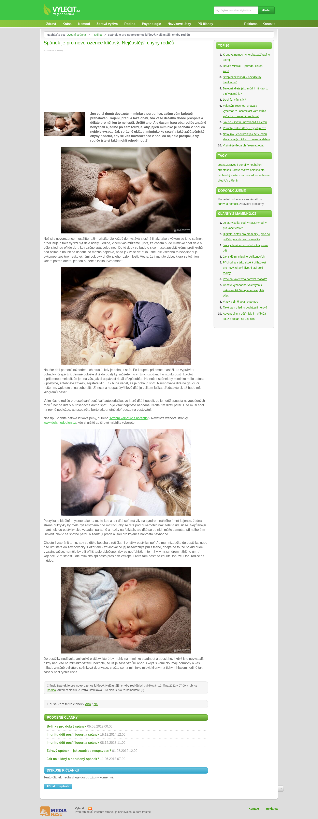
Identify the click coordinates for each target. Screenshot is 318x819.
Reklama (251, 24)
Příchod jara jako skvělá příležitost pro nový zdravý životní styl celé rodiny (244, 268)
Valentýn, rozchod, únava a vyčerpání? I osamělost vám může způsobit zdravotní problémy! (244, 111)
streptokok (224, 170)
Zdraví (51, 24)
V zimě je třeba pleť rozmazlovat (243, 145)
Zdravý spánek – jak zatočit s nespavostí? (79, 750)
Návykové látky (179, 24)
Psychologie (151, 24)
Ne (95, 704)
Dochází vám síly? (234, 99)
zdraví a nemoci (228, 203)
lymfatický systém (229, 175)
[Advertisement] (78, 82)
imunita (245, 175)
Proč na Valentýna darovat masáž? (245, 279)
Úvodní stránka (76, 34)
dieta (261, 170)
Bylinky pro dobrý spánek (66, 726)
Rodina (129, 24)
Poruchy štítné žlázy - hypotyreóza (244, 128)
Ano (88, 704)
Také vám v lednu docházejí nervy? (245, 307)
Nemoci (84, 24)
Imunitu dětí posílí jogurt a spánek (73, 734)
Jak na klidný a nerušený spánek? (73, 759)
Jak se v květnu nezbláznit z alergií (245, 122)
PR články (205, 24)
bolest (254, 170)
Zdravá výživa (107, 24)
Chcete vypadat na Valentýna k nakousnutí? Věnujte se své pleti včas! (243, 290)
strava (222, 164)
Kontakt (268, 24)
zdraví (255, 175)
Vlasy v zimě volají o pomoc (240, 301)
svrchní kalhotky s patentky (128, 418)
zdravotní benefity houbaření (244, 164)
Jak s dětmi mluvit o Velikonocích (243, 256)
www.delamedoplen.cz (60, 422)
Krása (66, 24)
